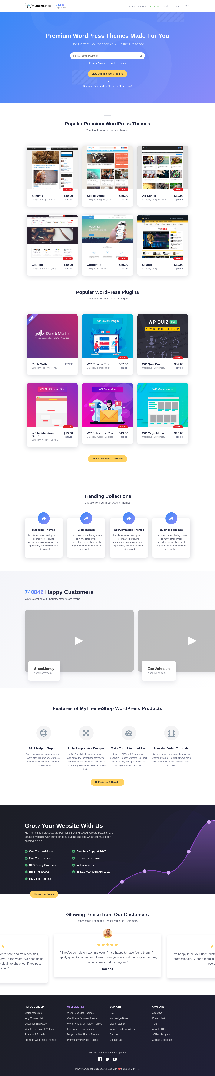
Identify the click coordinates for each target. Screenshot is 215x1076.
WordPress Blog (33, 1013)
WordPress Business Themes (83, 1018)
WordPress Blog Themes (80, 1013)
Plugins (141, 6)
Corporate (94, 264)
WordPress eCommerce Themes (84, 1023)
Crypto (147, 264)
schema (122, 63)
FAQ (112, 1013)
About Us (157, 1013)
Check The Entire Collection (107, 458)
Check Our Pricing (38, 894)
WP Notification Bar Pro (43, 435)
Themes (131, 6)
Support (177, 6)
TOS (154, 1023)
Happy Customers (61, 592)
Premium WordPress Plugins (82, 1040)
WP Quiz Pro (151, 364)
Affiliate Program (161, 1034)
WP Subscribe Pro (100, 433)
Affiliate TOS (159, 1029)
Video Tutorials (118, 1023)
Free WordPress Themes (80, 1029)
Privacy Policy (159, 1018)
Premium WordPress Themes (40, 1040)
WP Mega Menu (153, 433)
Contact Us (116, 1040)
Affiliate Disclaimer (162, 1040)
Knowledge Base (119, 1018)
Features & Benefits (35, 1034)
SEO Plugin (154, 6)
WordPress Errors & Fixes (123, 1029)
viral (113, 63)
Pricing (166, 6)
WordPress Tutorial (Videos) (39, 1029)
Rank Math (39, 364)
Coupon (37, 264)
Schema (37, 195)
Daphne (107, 968)
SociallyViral (96, 195)
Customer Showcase (36, 1023)
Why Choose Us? (34, 1018)
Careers (114, 1034)
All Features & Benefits (107, 782)
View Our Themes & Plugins (107, 73)
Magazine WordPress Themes (83, 1034)
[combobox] (107, 55)
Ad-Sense (149, 195)
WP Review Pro (98, 364)
